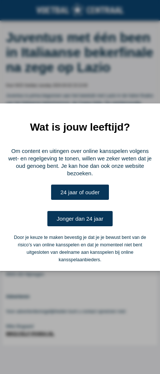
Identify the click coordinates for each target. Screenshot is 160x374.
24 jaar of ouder (80, 192)
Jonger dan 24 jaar (80, 218)
